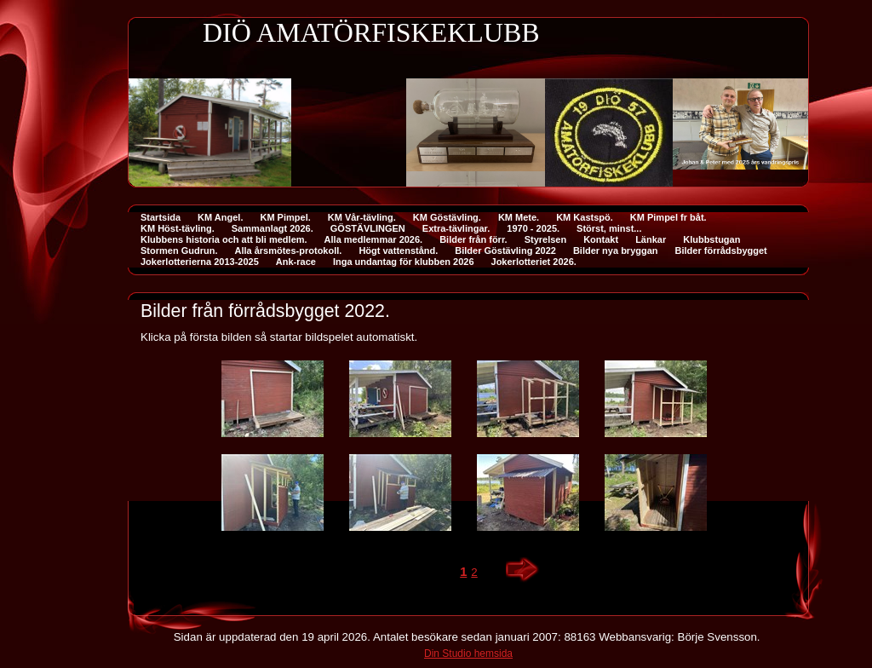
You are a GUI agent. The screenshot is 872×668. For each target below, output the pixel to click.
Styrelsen (546, 239)
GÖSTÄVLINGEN (367, 228)
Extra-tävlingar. (456, 228)
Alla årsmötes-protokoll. (287, 250)
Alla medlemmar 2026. (373, 239)
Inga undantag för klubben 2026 (403, 261)
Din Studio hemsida (468, 653)
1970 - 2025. (533, 228)
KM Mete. (518, 217)
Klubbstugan (711, 239)
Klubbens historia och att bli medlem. (224, 239)
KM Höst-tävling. (178, 228)
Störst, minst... (609, 228)
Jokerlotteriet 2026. (534, 261)
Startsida (161, 217)
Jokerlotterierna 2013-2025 (200, 261)
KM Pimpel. (285, 217)
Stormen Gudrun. (179, 250)
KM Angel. (220, 217)
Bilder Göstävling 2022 (505, 250)
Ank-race (296, 261)
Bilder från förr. (473, 239)
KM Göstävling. (447, 217)
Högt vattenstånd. (398, 250)
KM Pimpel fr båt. (668, 217)
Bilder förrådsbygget (721, 250)
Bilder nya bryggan (615, 250)
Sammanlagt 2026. (272, 228)
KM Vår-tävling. (362, 217)
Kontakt (600, 239)
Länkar (650, 239)
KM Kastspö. (584, 217)
